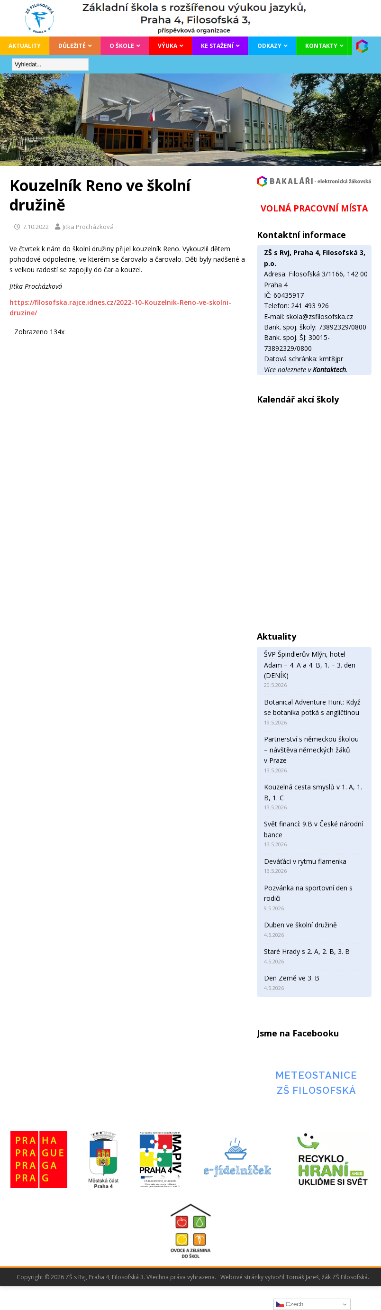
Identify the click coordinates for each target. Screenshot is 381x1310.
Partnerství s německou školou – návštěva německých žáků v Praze (311, 749)
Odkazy (269, 46)
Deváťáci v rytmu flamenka (305, 861)
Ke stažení (217, 46)
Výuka (167, 46)
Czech (289, 1304)
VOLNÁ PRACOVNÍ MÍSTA (314, 208)
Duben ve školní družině (300, 924)
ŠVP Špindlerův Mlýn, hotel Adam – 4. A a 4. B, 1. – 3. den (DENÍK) (309, 665)
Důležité (72, 46)
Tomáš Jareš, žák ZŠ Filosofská (327, 1277)
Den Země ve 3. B (291, 977)
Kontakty (321, 46)
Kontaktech (329, 369)
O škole (121, 46)
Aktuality (25, 46)
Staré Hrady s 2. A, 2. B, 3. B (307, 951)
